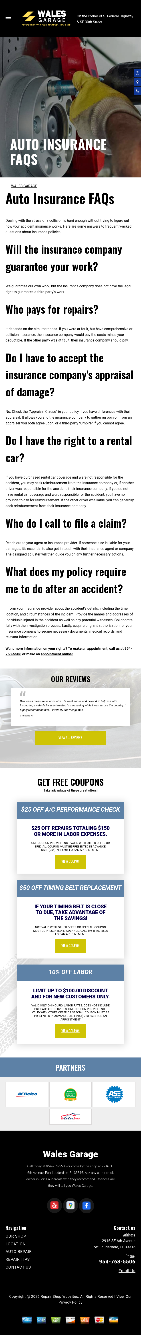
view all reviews (70, 737)
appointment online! (57, 654)
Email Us (127, 1271)
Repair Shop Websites (59, 1296)
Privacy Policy (70, 1302)
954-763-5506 (56, 1166)
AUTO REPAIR (19, 1251)
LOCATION (16, 1244)
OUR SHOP (16, 1236)
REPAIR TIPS (18, 1259)
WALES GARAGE (24, 186)
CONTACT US (18, 1267)
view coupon (70, 861)
